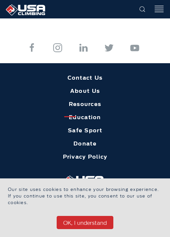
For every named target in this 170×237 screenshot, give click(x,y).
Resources (85, 104)
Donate (85, 143)
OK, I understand (85, 223)
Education (85, 117)
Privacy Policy (85, 156)
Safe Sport (85, 130)
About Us (85, 91)
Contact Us (85, 77)
